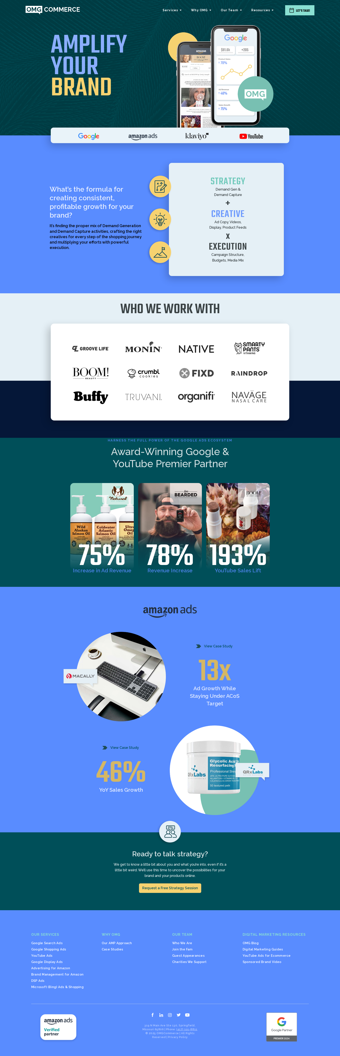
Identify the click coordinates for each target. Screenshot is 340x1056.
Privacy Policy (178, 1037)
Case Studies (112, 949)
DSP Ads (38, 980)
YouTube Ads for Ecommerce (267, 955)
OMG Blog (251, 943)
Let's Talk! (303, 10)
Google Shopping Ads (48, 949)
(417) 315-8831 (186, 1029)
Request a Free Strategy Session (170, 888)
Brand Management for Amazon (57, 974)
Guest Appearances (188, 955)
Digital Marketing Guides (263, 949)
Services (170, 10)
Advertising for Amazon (50, 968)
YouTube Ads (41, 955)
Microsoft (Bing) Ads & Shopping (57, 987)
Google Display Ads (47, 962)
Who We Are (182, 943)
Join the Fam (182, 949)
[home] (53, 10)
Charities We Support (189, 962)
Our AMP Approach (117, 943)
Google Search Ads (47, 943)
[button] (172, 10)
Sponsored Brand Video (262, 962)
